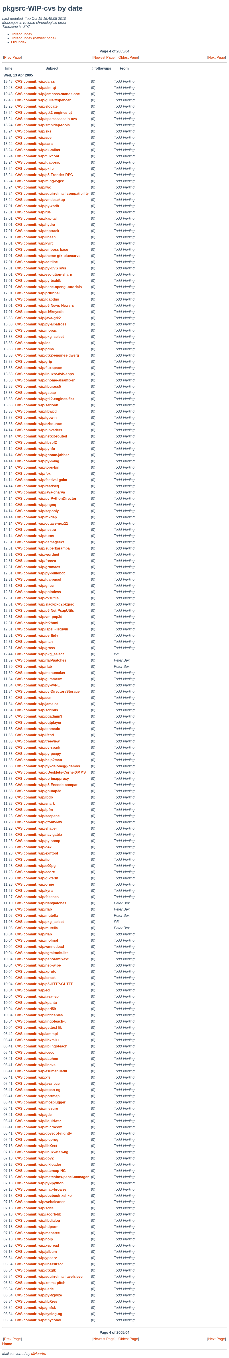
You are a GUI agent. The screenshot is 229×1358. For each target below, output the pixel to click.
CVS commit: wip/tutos (34, 536)
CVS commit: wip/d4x (33, 847)
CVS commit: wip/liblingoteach (41, 1046)
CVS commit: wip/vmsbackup (40, 200)
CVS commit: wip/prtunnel (37, 293)
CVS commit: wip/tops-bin (37, 467)
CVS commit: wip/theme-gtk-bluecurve (47, 256)
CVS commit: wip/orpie (34, 884)
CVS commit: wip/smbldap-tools (42, 125)
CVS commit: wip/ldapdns (37, 299)
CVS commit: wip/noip (34, 1239)
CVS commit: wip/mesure (36, 1108)
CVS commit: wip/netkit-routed (41, 436)
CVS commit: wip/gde (33, 1115)
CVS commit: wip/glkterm (36, 878)
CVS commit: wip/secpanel (38, 816)
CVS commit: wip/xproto (35, 971)
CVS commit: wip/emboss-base (41, 249)
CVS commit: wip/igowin (36, 417)
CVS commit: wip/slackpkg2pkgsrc (44, 604)
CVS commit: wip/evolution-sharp (43, 274)
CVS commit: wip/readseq (37, 486)
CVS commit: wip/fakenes (37, 897)
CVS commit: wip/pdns (34, 349)
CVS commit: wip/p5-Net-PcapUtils (44, 610)
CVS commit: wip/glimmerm (38, 679)
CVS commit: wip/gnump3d (38, 791)
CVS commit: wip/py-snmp (37, 841)
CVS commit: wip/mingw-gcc (39, 181)
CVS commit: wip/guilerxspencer (43, 100)
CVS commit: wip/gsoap (35, 393)
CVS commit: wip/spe (33, 137)
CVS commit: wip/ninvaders (38, 430)
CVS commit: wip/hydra (35, 225)
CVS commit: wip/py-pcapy (38, 754)
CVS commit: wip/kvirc (34, 243)
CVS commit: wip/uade (34, 1289)
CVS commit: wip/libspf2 (36, 442)
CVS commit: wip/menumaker (40, 673)
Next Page (216, 57)
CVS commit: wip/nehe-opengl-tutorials (48, 287)
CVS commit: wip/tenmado (37, 729)
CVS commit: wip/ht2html (36, 623)
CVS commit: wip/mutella (36, 915)
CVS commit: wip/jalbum (36, 1252)
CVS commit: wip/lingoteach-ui (41, 1021)
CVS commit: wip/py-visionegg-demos (47, 766)
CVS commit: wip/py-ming (37, 461)
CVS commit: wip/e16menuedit (41, 1071)
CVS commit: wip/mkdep (36, 517)
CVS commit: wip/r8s (33, 212)
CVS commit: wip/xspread (37, 1245)
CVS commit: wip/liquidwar (38, 1121)
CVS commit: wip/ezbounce (38, 424)
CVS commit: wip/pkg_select (39, 337)
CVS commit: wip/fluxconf (37, 156)
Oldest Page (128, 57)
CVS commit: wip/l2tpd (34, 735)
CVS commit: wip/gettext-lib (38, 1027)
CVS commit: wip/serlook (36, 405)
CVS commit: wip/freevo (35, 561)
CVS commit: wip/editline (36, 262)
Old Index (18, 42)
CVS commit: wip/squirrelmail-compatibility (52, 193)
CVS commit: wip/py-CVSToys (40, 268)
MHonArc (38, 1354)
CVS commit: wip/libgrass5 (38, 386)
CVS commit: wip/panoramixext (41, 959)
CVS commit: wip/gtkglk (35, 1270)
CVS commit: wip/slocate (36, 106)
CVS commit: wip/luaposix (37, 162)
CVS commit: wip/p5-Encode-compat (46, 785)
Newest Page (103, 57)
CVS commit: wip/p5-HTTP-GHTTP (44, 984)
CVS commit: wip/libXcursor (39, 1264)
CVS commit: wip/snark (35, 803)
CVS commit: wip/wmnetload (39, 947)
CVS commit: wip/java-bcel (38, 1083)
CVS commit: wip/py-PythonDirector (45, 498)
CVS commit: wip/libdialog (37, 1220)
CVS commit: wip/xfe (32, 1077)
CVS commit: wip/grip (33, 361)
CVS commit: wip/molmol (36, 940)
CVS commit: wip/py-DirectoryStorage (47, 691)
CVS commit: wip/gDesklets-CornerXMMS (50, 772)
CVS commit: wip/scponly (37, 511)
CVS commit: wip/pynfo (35, 449)
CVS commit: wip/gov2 (34, 1158)
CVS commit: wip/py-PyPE (37, 685)
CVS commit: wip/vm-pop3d (38, 617)
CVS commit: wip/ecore (35, 872)
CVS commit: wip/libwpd (36, 411)
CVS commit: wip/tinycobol (38, 1320)
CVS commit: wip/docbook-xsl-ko (43, 1196)
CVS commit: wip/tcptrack (37, 231)
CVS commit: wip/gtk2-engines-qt (43, 112)
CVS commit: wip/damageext (39, 542)
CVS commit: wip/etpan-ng (37, 1090)
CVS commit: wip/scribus (36, 710)
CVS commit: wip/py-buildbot (40, 573)
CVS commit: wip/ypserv (36, 1258)
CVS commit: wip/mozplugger (40, 1102)
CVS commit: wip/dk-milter (37, 150)
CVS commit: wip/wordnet (37, 554)
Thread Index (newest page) (33, 38)
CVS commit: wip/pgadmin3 (38, 716)
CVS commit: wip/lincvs (35, 1065)
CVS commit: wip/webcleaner (40, 1202)
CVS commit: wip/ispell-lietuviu (41, 629)
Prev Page (12, 57)
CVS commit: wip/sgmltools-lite (41, 953)
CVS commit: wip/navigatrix (38, 834)
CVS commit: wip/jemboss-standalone (47, 94)
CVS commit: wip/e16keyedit (39, 312)
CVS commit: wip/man (34, 642)
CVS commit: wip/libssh (35, 237)
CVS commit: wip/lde (32, 343)
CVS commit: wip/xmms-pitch (40, 1283)
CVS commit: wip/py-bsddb (38, 281)
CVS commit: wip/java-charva (40, 492)
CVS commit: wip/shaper (36, 828)
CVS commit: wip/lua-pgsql (38, 579)
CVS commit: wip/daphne (36, 1059)
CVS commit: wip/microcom (38, 1127)
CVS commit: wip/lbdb (34, 797)
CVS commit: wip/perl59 (35, 1009)
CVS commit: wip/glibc (34, 586)
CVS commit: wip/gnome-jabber (42, 455)
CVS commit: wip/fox (33, 473)
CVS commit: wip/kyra (34, 891)
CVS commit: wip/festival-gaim (41, 480)
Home (7, 1344)
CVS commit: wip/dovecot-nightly (43, 1133)
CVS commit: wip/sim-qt (35, 88)
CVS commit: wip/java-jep (37, 996)
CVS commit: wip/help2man (38, 760)
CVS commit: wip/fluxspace (38, 368)
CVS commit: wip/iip (32, 859)
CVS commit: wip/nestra (35, 530)
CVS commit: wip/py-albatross (40, 324)
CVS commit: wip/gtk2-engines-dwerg (47, 355)
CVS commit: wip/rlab (33, 666)
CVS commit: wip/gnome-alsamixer (45, 380)
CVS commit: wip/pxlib (34, 169)
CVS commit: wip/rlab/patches (40, 660)
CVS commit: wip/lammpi (36, 1034)
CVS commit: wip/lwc (33, 187)
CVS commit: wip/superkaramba (42, 548)
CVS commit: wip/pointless (38, 592)
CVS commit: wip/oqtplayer (38, 722)
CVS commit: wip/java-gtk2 (38, 318)
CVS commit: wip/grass (35, 648)
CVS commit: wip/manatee (37, 1233)
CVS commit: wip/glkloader (38, 1164)
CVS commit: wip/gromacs (37, 567)
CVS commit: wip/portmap (37, 1096)
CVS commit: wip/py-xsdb (37, 206)
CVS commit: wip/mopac (36, 330)
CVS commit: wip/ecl (32, 990)
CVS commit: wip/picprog (36, 1139)
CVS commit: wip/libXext (36, 1146)
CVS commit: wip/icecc (34, 1052)
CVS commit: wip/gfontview (38, 822)
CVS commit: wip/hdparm (36, 1227)
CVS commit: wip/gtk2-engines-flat (44, 399)
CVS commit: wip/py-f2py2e (38, 1295)
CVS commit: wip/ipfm (34, 810)
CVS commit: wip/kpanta (36, 1003)
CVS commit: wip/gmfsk (35, 1308)
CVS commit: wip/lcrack (35, 978)
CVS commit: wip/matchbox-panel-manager (52, 1177)
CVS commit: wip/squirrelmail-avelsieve (48, 1276)
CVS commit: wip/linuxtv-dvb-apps (44, 374)
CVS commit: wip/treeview (37, 741)
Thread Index (21, 34)
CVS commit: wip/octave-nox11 (41, 523)
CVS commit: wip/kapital (36, 218)
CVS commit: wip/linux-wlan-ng (41, 1152)
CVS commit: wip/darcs (35, 81)
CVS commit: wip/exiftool (36, 853)
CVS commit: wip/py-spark (37, 747)
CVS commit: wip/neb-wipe (38, 965)
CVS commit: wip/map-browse (40, 1189)
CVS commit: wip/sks (33, 131)
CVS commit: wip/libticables (39, 1015)
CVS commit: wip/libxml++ (37, 1040)
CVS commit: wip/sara (34, 144)
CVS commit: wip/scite (34, 1208)
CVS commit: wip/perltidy (36, 635)
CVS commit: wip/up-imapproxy (42, 778)
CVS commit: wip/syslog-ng (38, 1314)
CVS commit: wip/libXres (36, 1301)
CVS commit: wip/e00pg (35, 866)
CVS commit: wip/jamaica (36, 704)
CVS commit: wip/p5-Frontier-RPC (44, 175)
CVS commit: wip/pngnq (35, 505)
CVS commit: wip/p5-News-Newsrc (44, 305)
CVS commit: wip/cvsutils (37, 598)
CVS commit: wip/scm (33, 698)
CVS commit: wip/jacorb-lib (38, 1214)
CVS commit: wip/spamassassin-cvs (46, 119)
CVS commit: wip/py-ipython (39, 1183)
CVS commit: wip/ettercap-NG (40, 1171)
